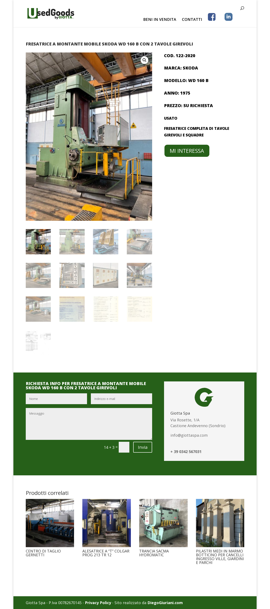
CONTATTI (192, 20)
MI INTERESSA (187, 150)
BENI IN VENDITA (159, 20)
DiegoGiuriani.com (165, 602)
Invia (142, 447)
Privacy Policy (98, 602)
